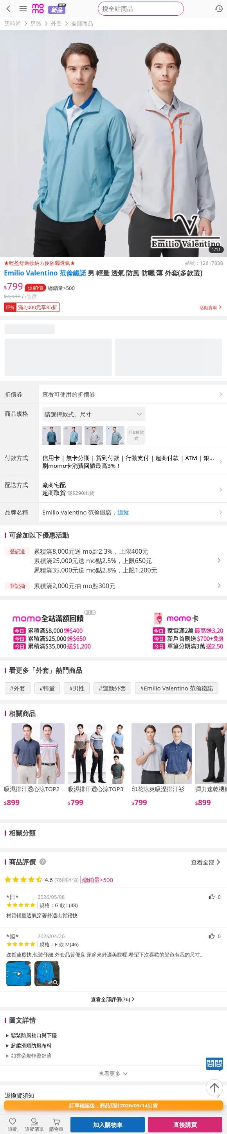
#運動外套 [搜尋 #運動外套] (112, 688)
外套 (56, 23)
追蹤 (123, 512)
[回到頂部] (214, 1087)
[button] (113, 305)
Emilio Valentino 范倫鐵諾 (45, 272)
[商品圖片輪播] (113, 143)
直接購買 (185, 1125)
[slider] (113, 628)
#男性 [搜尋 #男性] (77, 688)
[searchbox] (141, 9)
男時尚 (13, 23)
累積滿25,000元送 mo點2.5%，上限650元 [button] (93, 560)
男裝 (36, 23)
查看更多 (113, 1073)
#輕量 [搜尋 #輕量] (47, 688)
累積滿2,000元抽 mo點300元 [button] (74, 585)
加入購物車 (108, 1125)
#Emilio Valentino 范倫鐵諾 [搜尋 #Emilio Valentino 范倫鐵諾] (176, 688)
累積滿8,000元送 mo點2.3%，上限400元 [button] (91, 551)
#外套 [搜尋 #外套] (17, 688)
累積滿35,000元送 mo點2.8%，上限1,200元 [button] (95, 570)
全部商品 (82, 23)
